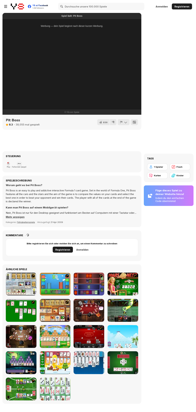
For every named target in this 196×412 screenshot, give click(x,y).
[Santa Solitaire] (55, 362)
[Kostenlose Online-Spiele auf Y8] (17, 6)
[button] (15, 217)
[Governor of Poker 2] (21, 336)
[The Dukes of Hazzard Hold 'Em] (123, 284)
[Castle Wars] (55, 284)
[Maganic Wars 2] (55, 310)
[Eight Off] (89, 362)
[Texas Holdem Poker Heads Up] (89, 336)
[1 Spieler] (157, 167)
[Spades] (123, 362)
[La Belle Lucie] (55, 389)
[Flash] (180, 167)
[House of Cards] (123, 336)
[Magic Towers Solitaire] (55, 336)
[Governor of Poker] (89, 310)
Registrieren (181, 6)
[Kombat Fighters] (123, 310)
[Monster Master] (89, 284)
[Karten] (157, 175)
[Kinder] (180, 175)
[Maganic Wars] (21, 284)
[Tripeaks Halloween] (21, 362)
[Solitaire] (21, 310)
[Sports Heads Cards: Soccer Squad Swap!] (21, 389)
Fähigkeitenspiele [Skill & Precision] (26, 222)
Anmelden (162, 6)
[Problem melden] (124, 122)
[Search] (61, 6)
